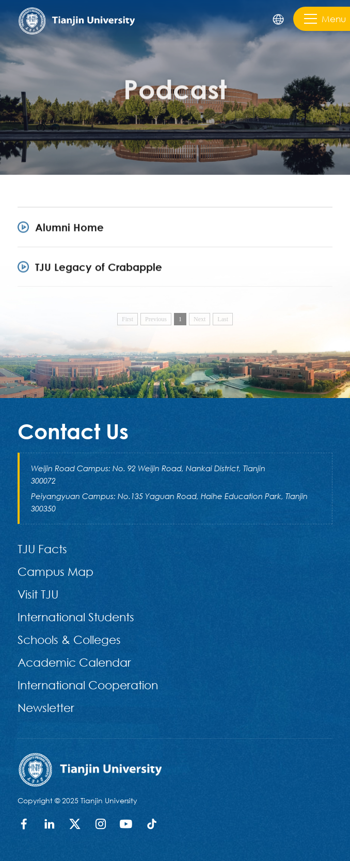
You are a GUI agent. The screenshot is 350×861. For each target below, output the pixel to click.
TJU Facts (42, 549)
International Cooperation (88, 685)
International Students (76, 617)
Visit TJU (38, 594)
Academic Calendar (74, 662)
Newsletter (46, 708)
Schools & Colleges (69, 640)
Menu (325, 18)
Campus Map (55, 571)
